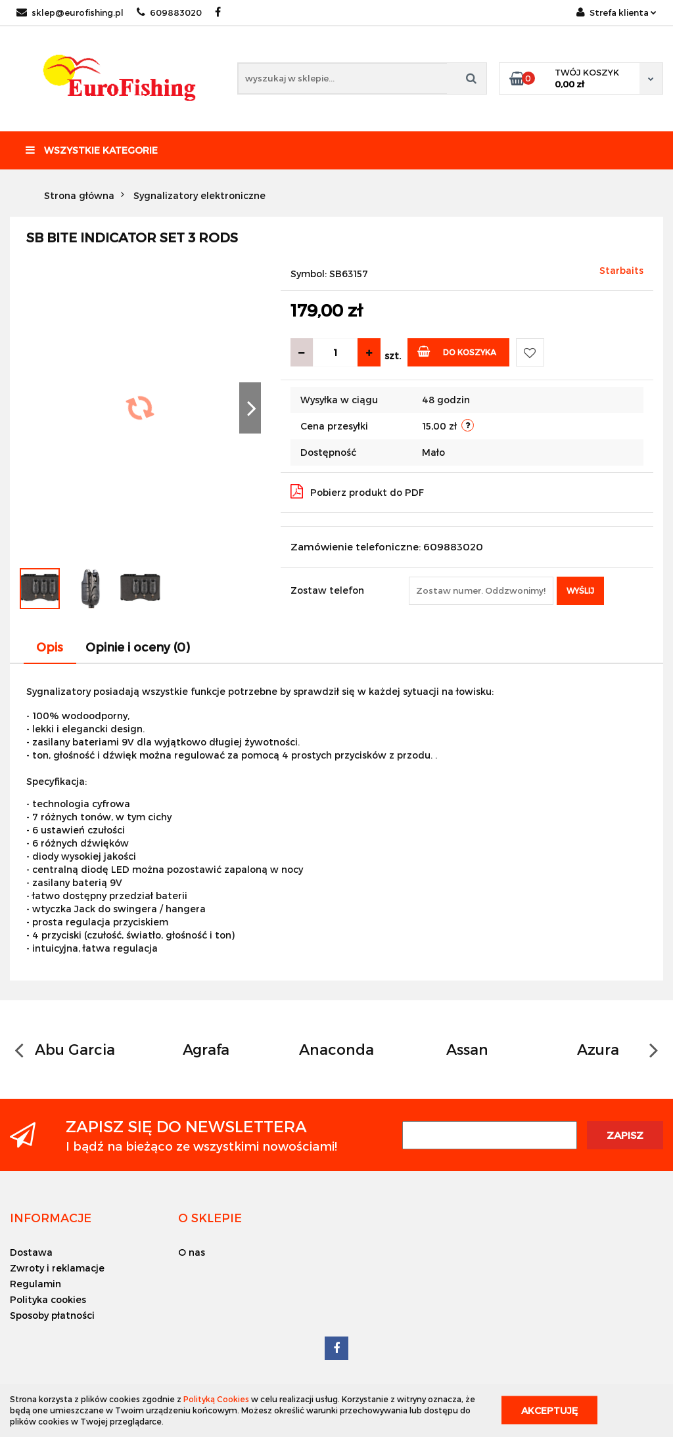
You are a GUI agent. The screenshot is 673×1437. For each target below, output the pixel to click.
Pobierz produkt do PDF (357, 491)
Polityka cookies (48, 1299)
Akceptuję (549, 1410)
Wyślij (580, 590)
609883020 (169, 12)
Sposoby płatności (52, 1315)
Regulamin (35, 1283)
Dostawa (31, 1252)
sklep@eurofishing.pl (70, 12)
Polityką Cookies (216, 1399)
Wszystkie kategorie (92, 150)
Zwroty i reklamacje (57, 1267)
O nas (191, 1252)
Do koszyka (457, 351)
